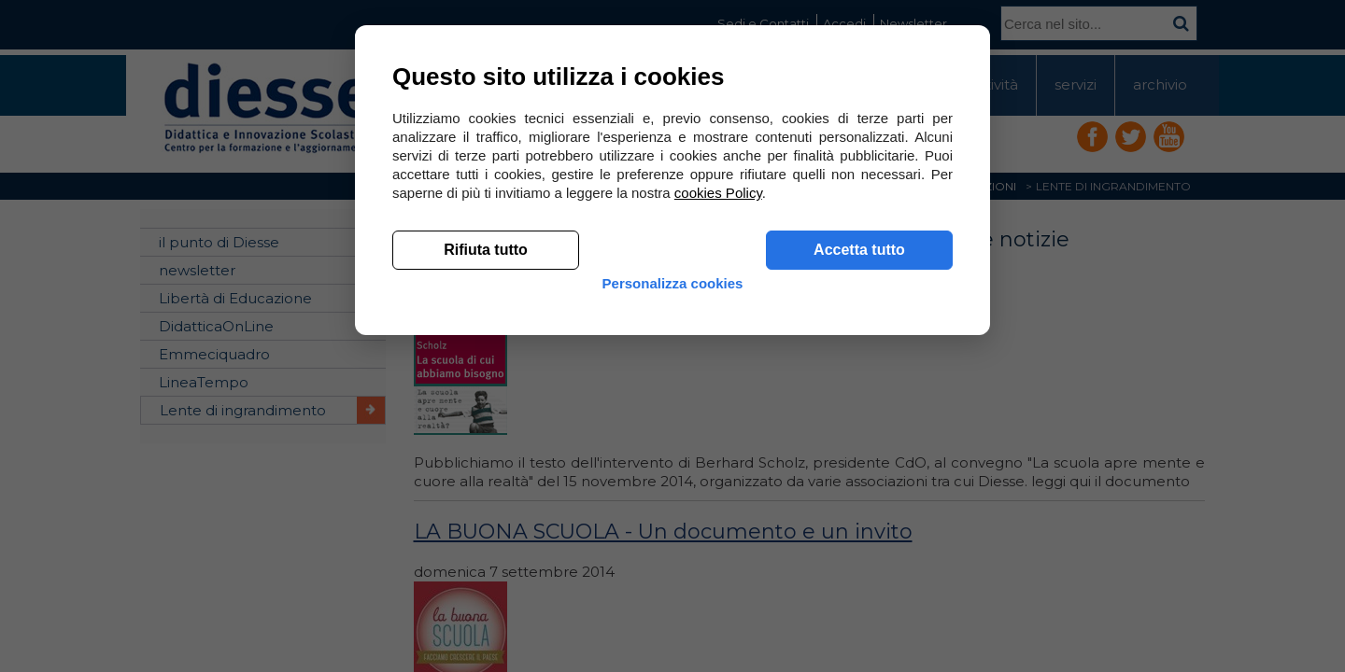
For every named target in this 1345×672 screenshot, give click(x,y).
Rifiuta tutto (486, 523)
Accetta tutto (859, 523)
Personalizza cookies (672, 572)
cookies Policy (718, 466)
